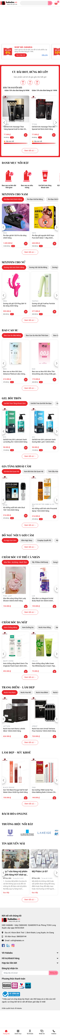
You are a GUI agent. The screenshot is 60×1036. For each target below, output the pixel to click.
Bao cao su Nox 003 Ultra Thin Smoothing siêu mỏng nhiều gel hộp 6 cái (43, 391)
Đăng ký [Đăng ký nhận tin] (53, 990)
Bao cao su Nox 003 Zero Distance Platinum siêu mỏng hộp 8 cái (14, 391)
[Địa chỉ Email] (30, 990)
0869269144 (21, 954)
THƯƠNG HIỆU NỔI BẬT (17, 841)
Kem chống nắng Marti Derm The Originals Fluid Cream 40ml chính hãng (15, 683)
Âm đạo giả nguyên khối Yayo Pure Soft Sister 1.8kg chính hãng (43, 255)
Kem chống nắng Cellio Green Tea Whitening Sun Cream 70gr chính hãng (43, 683)
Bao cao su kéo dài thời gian (9, 204)
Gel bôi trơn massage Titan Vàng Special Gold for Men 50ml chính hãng (16, 146)
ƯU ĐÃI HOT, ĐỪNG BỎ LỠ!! (30, 89)
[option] (30, 20)
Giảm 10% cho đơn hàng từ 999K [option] (21, 108)
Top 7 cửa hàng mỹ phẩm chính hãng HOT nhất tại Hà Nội (15, 891)
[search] (50, 3)
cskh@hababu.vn (17, 958)
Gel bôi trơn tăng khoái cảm (45, 204)
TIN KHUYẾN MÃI (13, 861)
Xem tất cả (30, 168)
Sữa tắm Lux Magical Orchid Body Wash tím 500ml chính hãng (42, 618)
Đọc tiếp (6, 910)
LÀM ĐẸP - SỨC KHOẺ (16, 770)
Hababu (19, 1026)
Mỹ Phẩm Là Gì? (40, 889)
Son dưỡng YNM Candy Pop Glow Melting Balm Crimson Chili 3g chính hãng (44, 810)
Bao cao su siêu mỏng (27, 204)
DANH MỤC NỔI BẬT (15, 180)
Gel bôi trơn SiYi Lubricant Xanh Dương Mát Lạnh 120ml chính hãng (44, 459)
